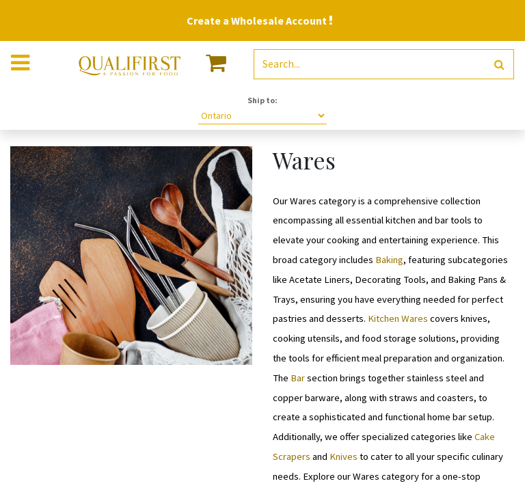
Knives (343, 456)
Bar (298, 378)
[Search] (499, 64)
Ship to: (262, 100)
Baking (389, 260)
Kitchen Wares (398, 318)
